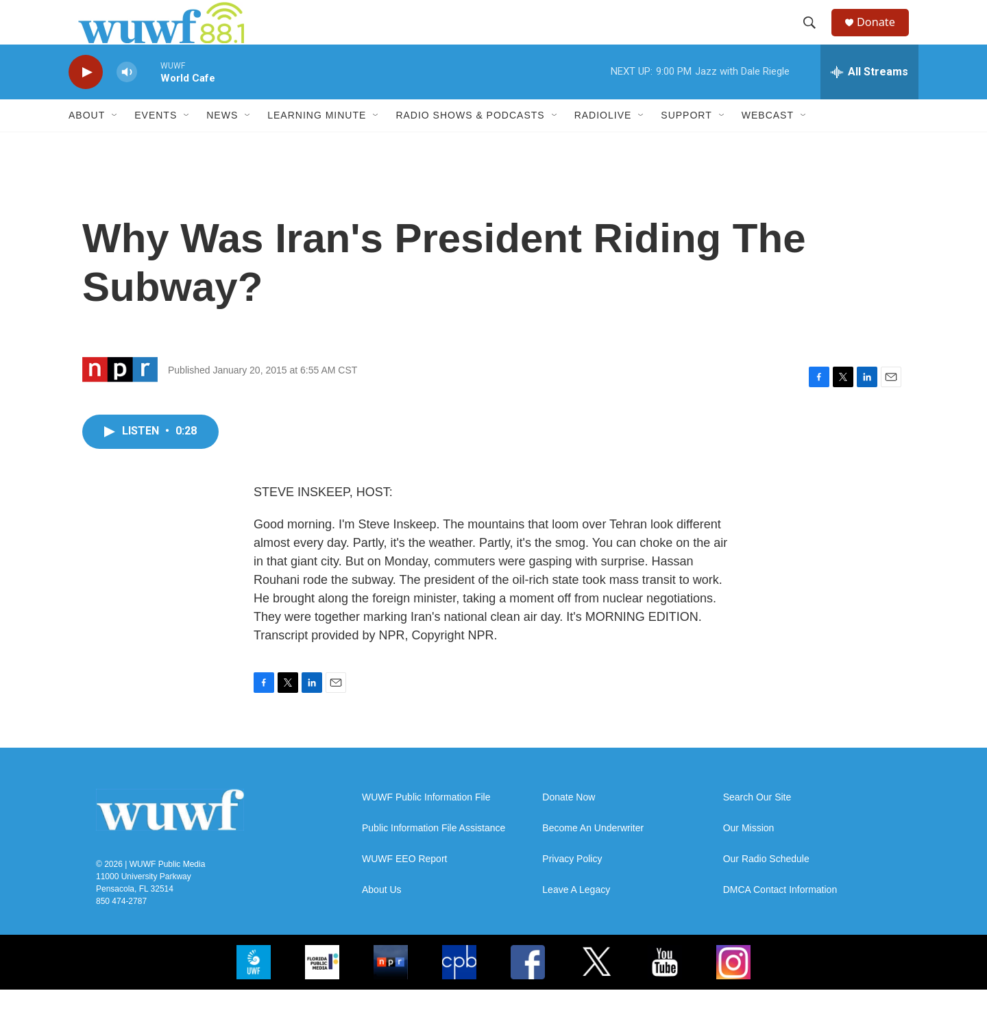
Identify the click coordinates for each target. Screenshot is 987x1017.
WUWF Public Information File (426, 825)
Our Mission (749, 855)
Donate (883, 36)
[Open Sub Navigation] (115, 142)
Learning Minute (316, 142)
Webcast (768, 142)
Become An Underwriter (593, 855)
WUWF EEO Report (404, 886)
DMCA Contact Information (780, 917)
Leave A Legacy (576, 917)
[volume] (126, 99)
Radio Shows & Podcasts (469, 142)
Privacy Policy (572, 886)
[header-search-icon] (815, 36)
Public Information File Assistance (433, 855)
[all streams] (869, 99)
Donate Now (568, 825)
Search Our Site (757, 825)
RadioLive (603, 142)
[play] (86, 100)
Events (155, 142)
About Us (382, 917)
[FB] (528, 989)
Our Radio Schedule (766, 886)
